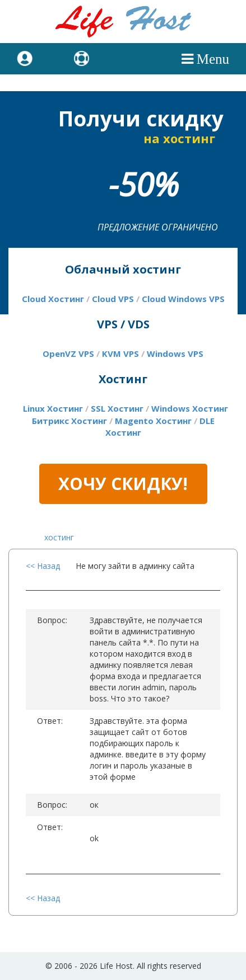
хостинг (59, 537)
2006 (63, 965)
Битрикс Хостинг (69, 420)
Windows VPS (175, 353)
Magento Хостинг (153, 420)
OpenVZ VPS (68, 353)
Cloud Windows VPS (183, 298)
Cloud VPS (113, 298)
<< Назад (43, 565)
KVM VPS (120, 353)
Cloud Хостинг (53, 298)
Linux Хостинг (53, 408)
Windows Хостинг (189, 408)
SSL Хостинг (117, 408)
